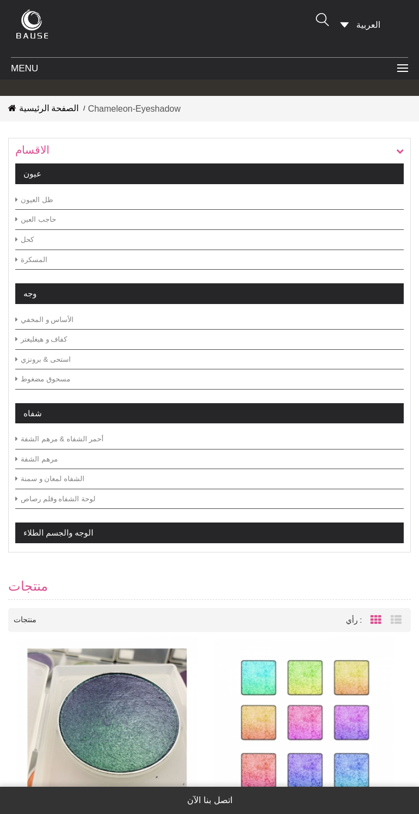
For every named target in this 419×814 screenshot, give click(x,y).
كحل (24, 239)
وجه (30, 293)
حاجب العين (35, 219)
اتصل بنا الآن (209, 800)
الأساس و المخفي (44, 319)
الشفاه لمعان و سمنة (50, 479)
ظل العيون (34, 200)
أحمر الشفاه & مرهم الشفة (59, 439)
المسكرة (31, 260)
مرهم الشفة (36, 459)
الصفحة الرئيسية (43, 108)
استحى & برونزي (43, 359)
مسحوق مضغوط (42, 379)
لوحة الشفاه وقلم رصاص (55, 499)
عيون (32, 173)
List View (396, 625)
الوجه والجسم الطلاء (58, 532)
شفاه (32, 413)
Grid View (376, 625)
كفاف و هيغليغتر (41, 339)
